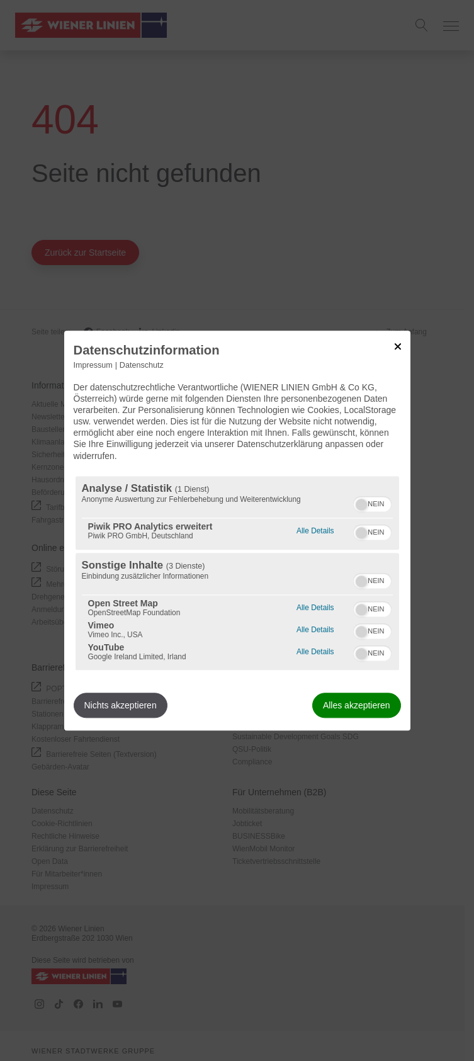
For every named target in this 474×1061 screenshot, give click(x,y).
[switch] (372, 502)
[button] (361, 504)
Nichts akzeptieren (120, 705)
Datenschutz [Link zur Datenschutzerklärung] (142, 365)
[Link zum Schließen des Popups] (398, 346)
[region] (237, 573)
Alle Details (315, 529)
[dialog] (237, 530)
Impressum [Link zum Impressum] (93, 365)
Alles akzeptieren (356, 705)
